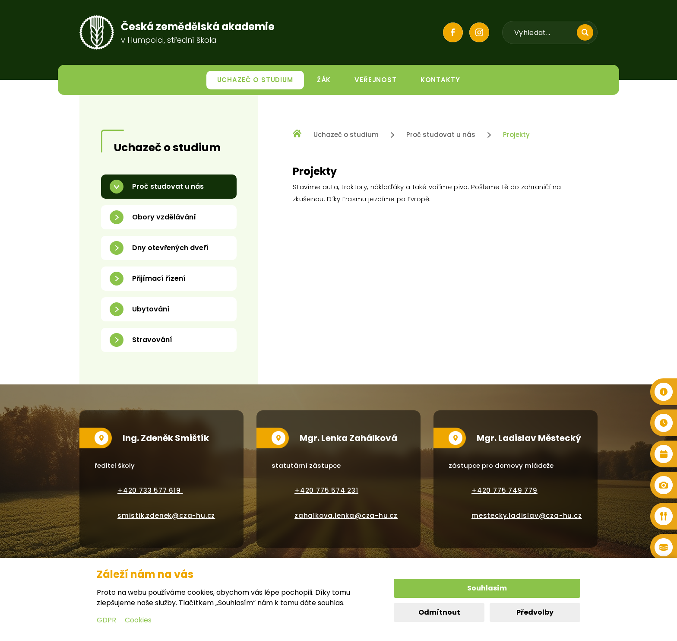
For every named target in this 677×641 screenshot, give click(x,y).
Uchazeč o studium (346, 134)
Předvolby (535, 612)
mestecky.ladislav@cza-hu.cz (526, 515)
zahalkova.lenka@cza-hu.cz (346, 515)
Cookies (138, 620)
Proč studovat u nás (440, 134)
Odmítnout (439, 612)
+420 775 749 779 (504, 490)
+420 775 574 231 (326, 490)
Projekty (516, 134)
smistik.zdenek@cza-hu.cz (166, 515)
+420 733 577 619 (150, 490)
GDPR (106, 620)
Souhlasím (487, 588)
